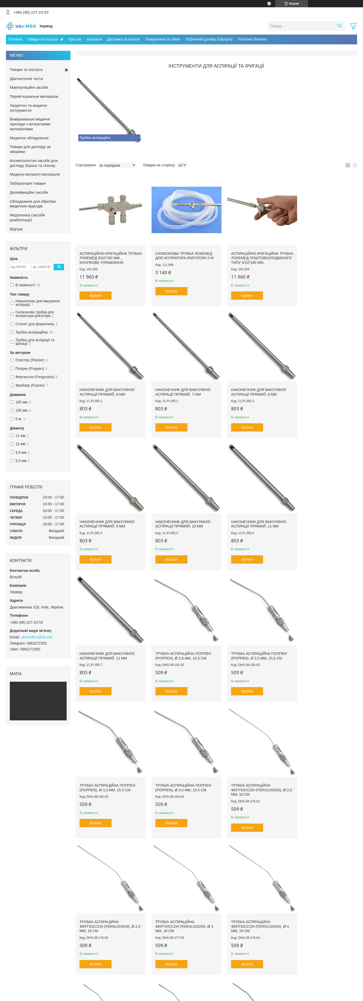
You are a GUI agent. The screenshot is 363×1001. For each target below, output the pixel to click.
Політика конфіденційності (208, 996)
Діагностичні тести (26, 78)
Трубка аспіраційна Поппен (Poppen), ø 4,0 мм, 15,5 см (179, 643)
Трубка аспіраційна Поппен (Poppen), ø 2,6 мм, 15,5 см (251, 515)
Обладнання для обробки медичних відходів (33, 203)
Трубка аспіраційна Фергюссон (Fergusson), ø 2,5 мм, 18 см (322, 645)
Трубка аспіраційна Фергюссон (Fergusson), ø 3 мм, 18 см (108, 777)
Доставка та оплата (123, 39)
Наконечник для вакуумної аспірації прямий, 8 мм (178, 387)
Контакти (94, 39)
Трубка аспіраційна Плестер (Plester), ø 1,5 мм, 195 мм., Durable (251, 777)
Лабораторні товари (28, 183)
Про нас (75, 39)
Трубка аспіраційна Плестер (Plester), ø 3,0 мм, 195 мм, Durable (179, 909)
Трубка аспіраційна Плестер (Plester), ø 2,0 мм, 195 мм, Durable (323, 777)
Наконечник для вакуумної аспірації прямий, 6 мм (322, 250)
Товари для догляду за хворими (30, 149)
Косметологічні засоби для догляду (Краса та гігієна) (34, 163)
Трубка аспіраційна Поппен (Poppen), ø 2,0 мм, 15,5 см (323, 515)
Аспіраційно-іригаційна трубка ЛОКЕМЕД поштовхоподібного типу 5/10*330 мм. (249, 255)
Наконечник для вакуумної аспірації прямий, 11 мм (107, 515)
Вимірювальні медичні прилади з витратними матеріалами (30, 124)
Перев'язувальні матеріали (34, 96)
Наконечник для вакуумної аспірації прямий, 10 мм (322, 387)
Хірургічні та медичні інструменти (28, 107)
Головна (15, 39)
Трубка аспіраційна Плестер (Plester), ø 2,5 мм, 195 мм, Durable (108, 909)
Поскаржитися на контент (167, 996)
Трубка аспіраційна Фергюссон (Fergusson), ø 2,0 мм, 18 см (250, 645)
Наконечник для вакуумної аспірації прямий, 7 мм (107, 387)
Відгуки (16, 229)
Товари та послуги (42, 39)
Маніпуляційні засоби (29, 87)
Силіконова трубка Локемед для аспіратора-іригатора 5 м (180, 250)
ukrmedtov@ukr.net (36, 637)
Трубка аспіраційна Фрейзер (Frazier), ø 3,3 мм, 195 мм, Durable (251, 909)
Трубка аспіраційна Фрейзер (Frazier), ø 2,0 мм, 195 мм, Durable (323, 909)
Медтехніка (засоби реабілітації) (27, 217)
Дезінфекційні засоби (29, 192)
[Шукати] (339, 26)
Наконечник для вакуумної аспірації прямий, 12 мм (178, 515)
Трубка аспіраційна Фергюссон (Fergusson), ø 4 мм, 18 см (180, 777)
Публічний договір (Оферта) (209, 39)
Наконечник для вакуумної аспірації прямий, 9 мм (250, 387)
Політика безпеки (252, 39)
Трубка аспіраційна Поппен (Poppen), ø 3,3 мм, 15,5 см (107, 643)
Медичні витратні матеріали (35, 174)
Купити (95, 290)
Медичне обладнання (29, 138)
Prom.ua (205, 991)
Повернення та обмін (162, 39)
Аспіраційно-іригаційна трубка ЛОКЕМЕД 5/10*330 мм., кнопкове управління (108, 252)
